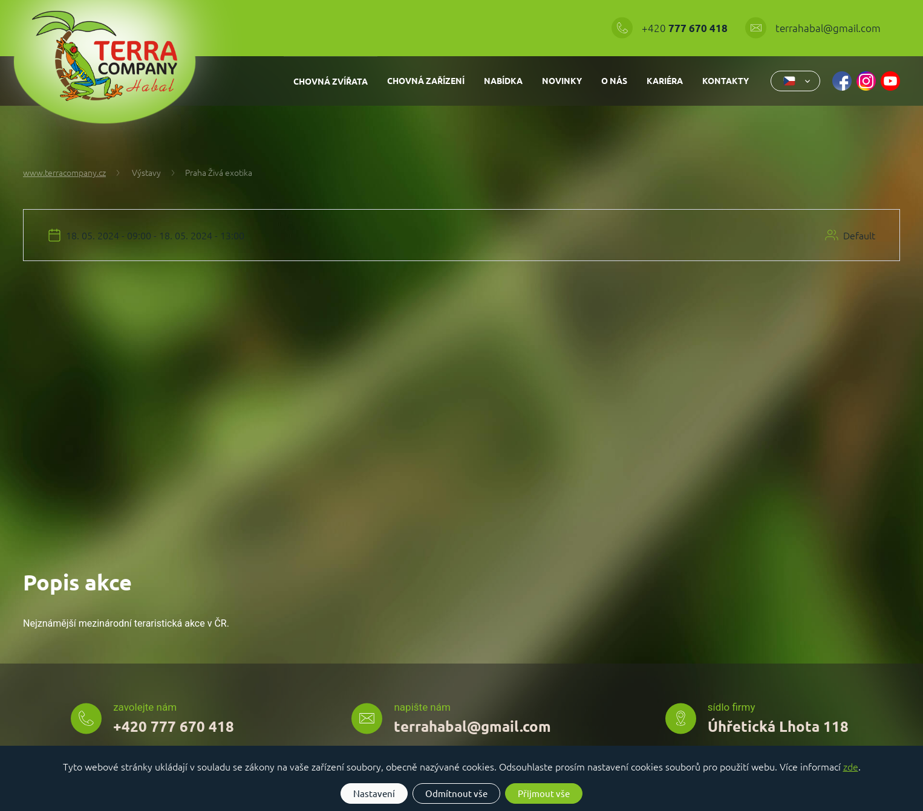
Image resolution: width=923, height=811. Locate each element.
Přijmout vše (544, 793)
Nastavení (374, 793)
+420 (686, 27)
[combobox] (795, 81)
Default (859, 235)
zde (850, 766)
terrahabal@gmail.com (828, 27)
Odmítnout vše (456, 793)
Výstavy (138, 172)
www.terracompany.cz (64, 172)
